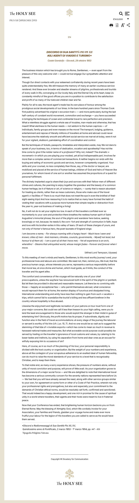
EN (69, 37)
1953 (35, 20)
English (119, 20)
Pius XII (14, 20)
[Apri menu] (126, 13)
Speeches (26, 20)
